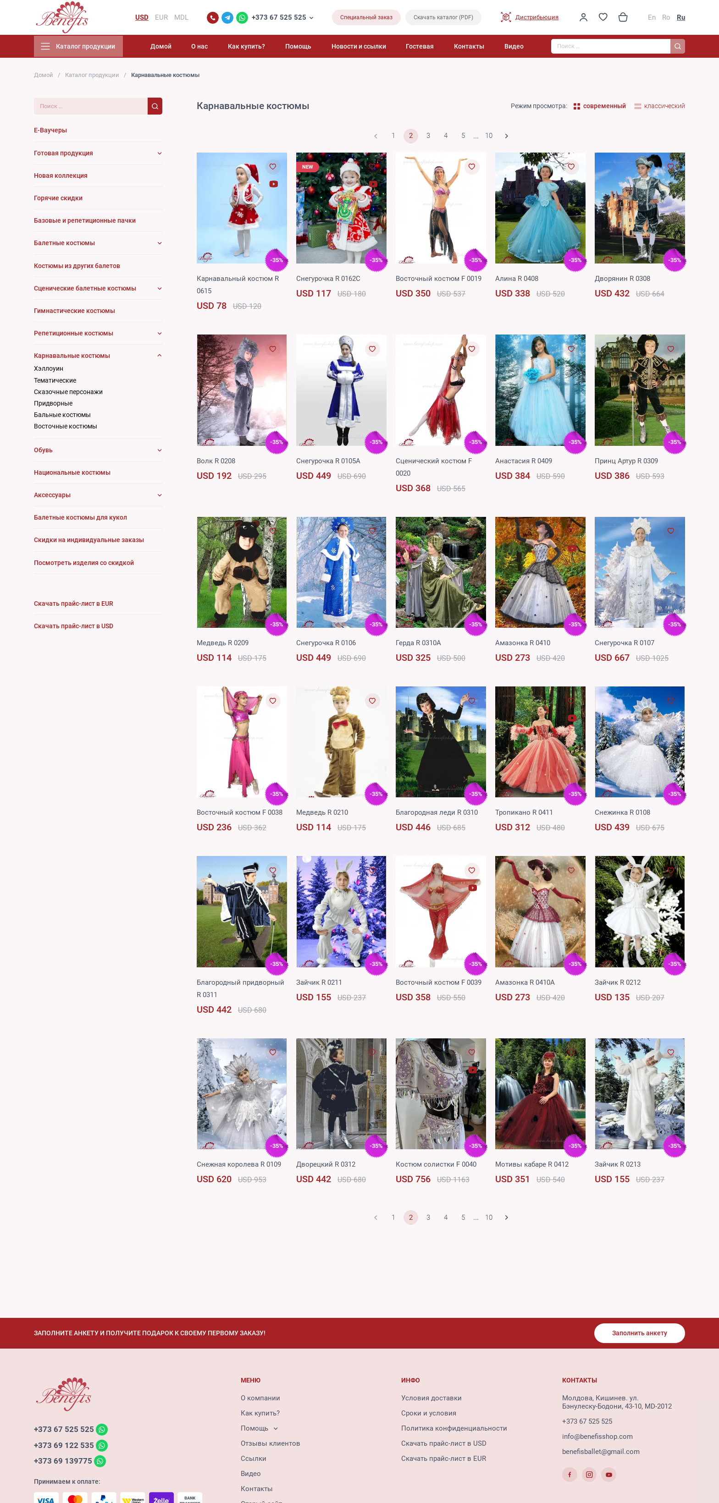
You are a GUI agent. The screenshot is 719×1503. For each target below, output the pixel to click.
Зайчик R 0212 (618, 984)
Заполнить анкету (639, 1334)
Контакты (472, 48)
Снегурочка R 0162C (328, 280)
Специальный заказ (366, 18)
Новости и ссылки (368, 48)
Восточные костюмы (65, 428)
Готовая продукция (63, 155)
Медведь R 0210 (322, 815)
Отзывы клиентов (270, 1444)
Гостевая (426, 48)
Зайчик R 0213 (618, 1166)
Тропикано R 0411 (524, 815)
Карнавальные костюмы (72, 357)
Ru (681, 18)
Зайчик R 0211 (319, 984)
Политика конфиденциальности (454, 1429)
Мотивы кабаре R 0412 (532, 1166)
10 (488, 138)
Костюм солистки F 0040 (436, 1166)
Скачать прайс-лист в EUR (443, 1459)
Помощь (310, 48)
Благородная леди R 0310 (437, 815)
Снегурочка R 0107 (624, 645)
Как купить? (261, 48)
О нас (218, 48)
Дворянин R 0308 (622, 280)
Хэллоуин (48, 370)
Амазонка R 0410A (525, 984)
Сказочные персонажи (68, 393)
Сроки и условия (428, 1414)
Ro (666, 18)
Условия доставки (431, 1399)
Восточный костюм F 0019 (438, 280)
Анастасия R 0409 (523, 463)
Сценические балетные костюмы (85, 290)
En (652, 18)
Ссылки (253, 1459)
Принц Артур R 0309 (626, 463)
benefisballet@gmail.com (601, 1452)
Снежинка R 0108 (622, 815)
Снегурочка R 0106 (326, 645)
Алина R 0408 (516, 280)
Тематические (55, 382)
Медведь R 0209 (223, 645)
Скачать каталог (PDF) (443, 18)
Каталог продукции (92, 76)
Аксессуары (52, 496)
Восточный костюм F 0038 (239, 815)
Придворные (53, 405)
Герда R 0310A (418, 645)
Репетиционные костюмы (73, 335)
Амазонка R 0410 (522, 645)
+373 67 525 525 (279, 18)
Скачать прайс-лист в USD (444, 1444)
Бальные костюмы (62, 416)
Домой (182, 48)
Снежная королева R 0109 (239, 1166)
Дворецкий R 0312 (325, 1166)
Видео (514, 48)
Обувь (43, 451)
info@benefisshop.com (597, 1437)
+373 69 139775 (63, 1462)
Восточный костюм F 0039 (438, 984)
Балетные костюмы (64, 244)
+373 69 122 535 (64, 1446)
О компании (260, 1399)
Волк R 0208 (216, 463)
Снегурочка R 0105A (328, 463)
